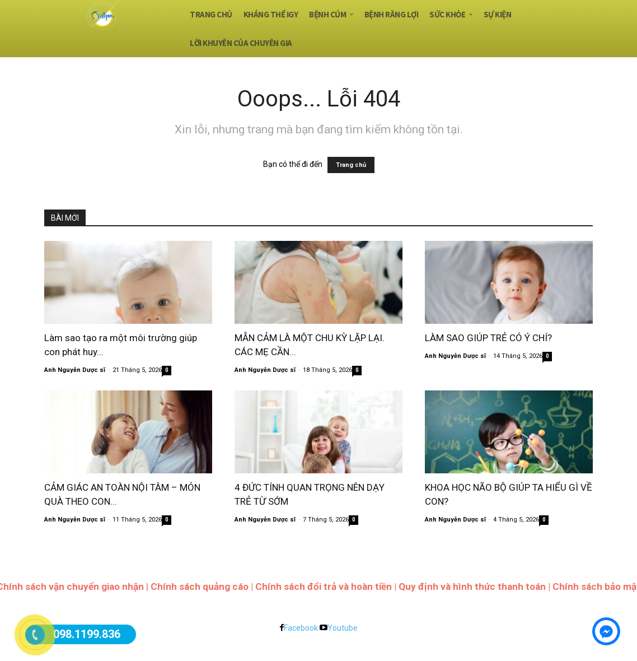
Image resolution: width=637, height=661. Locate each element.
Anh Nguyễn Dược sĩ (74, 370)
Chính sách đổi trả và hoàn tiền (323, 586)
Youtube (342, 627)
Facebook (301, 627)
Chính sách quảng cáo (200, 586)
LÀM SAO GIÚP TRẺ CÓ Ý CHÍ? (488, 337)
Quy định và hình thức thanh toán (472, 586)
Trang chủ (351, 165)
